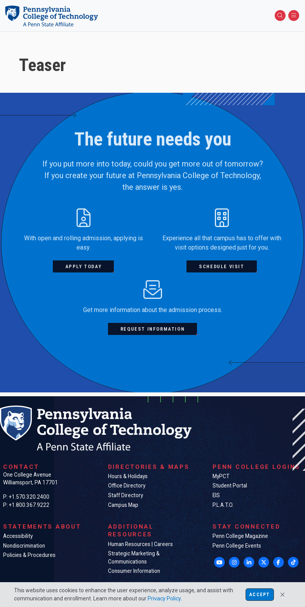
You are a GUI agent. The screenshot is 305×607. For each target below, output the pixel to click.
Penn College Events (237, 546)
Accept (259, 594)
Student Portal (230, 485)
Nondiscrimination (24, 546)
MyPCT (221, 476)
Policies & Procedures (29, 555)
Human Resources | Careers (140, 544)
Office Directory (126, 485)
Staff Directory (125, 495)
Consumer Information (134, 571)
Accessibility (18, 536)
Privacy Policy (164, 598)
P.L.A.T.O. (223, 505)
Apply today (83, 266)
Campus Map (123, 505)
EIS (216, 495)
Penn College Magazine (240, 536)
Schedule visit (221, 266)
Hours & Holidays (128, 476)
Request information (152, 329)
